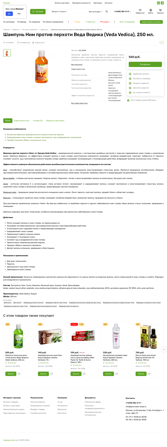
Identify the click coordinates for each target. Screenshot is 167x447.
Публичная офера (93, 402)
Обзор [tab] (8, 120)
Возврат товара (38, 409)
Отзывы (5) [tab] (38, 120)
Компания (62, 398)
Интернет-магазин (12, 398)
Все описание (76, 65)
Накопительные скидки (13, 409)
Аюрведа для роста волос (33, 303)
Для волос (17, 303)
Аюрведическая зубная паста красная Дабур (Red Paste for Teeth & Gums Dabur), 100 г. (82, 358)
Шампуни (7, 303)
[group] (41, 82)
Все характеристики (79, 103)
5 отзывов (10, 43)
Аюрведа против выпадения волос (43, 306)
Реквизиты (62, 406)
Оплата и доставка (62, 3)
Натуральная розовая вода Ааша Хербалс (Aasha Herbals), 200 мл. (115, 357)
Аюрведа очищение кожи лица (148, 303)
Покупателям (37, 398)
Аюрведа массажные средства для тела (118, 303)
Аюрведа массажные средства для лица (85, 303)
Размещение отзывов (40, 406)
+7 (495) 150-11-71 (121, 11)
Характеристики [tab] (21, 120)
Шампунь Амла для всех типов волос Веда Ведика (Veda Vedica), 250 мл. (16, 357)
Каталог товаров (10, 402)
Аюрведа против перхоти (69, 306)
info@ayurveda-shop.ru (136, 406)
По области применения (53, 22)
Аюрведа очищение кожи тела (16, 306)
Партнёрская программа (14, 413)
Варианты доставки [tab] (55, 120)
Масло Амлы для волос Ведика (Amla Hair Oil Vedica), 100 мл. (146, 357)
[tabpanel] (83, 218)
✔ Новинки (90, 22)
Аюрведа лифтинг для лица (56, 303)
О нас (60, 402)
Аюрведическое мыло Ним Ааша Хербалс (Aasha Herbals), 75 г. (50, 357)
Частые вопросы (38, 402)
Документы (90, 398)
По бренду (21, 22)
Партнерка (97, 3)
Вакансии (62, 409)
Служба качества (38, 413)
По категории (9, 22)
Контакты (108, 3)
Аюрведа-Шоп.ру (10, 440)
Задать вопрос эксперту (151, 22)
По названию (34, 22)
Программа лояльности (81, 3)
